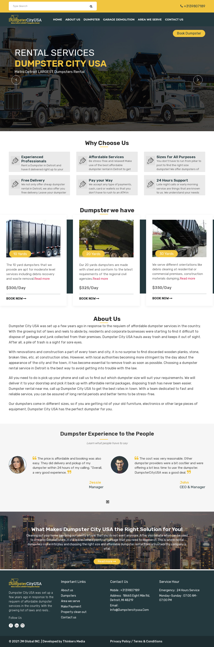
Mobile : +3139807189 (125, 590)
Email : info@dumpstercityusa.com (129, 608)
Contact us (174, 19)
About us (72, 19)
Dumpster (92, 19)
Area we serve (150, 19)
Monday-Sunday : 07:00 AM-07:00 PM (178, 598)
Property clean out (74, 612)
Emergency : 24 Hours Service (179, 590)
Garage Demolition (119, 19)
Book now (16, 298)
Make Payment (71, 606)
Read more (42, 279)
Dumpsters (68, 595)
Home (57, 19)
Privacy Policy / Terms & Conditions (136, 641)
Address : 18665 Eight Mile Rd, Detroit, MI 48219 (130, 598)
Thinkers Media (74, 641)
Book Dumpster (189, 33)
